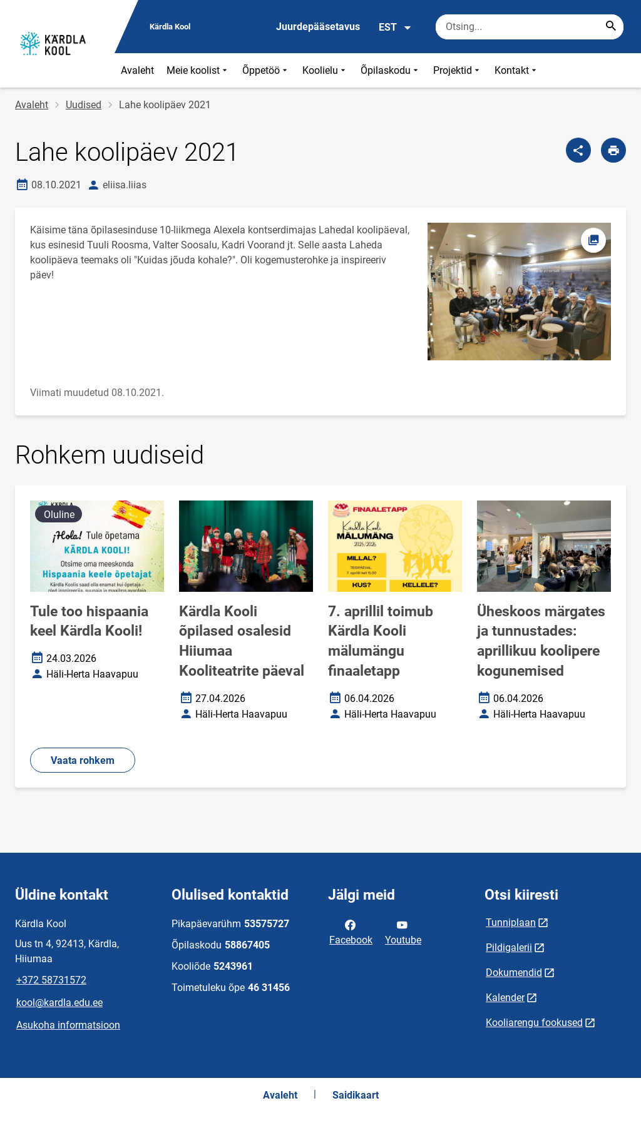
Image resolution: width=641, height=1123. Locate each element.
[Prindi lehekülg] (613, 150)
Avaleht (137, 70)
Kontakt (517, 70)
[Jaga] (578, 150)
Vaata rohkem (83, 760)
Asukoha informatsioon (68, 1025)
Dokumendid (514, 972)
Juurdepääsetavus (318, 27)
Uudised (83, 105)
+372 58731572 (51, 980)
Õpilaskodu (391, 70)
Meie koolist (198, 70)
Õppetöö (266, 70)
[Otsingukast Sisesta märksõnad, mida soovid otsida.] (529, 26)
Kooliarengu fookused (534, 1023)
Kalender (505, 998)
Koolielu (325, 70)
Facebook (350, 932)
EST (395, 27)
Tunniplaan (511, 922)
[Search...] (611, 27)
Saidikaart (355, 1095)
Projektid (457, 70)
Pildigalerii (509, 947)
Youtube (403, 932)
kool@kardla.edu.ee (59, 1003)
